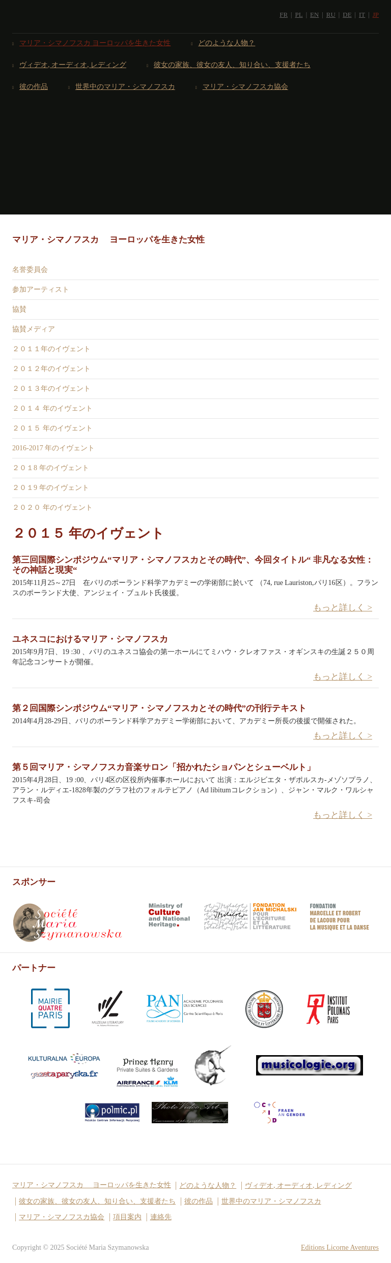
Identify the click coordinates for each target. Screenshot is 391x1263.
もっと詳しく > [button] (342, 607)
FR (284, 14)
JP (376, 14)
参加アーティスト (40, 289)
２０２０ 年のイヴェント (52, 507)
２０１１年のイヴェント (51, 349)
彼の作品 (34, 86)
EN (314, 14)
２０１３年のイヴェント (51, 388)
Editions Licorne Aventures (340, 1247)
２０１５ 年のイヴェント (52, 428)
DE (347, 14)
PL (298, 14)
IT (362, 14)
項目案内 (127, 1217)
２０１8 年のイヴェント (50, 468)
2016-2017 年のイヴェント (53, 448)
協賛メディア (33, 329)
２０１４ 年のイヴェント (52, 408)
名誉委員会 (30, 269)
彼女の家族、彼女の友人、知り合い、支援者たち (232, 65)
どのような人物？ (227, 43)
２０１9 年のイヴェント (50, 487)
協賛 (19, 309)
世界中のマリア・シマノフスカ (125, 86)
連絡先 (161, 1217)
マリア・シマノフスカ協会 (245, 86)
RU (331, 14)
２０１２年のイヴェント (51, 369)
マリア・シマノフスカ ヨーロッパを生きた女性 (95, 43)
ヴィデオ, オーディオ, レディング (73, 65)
